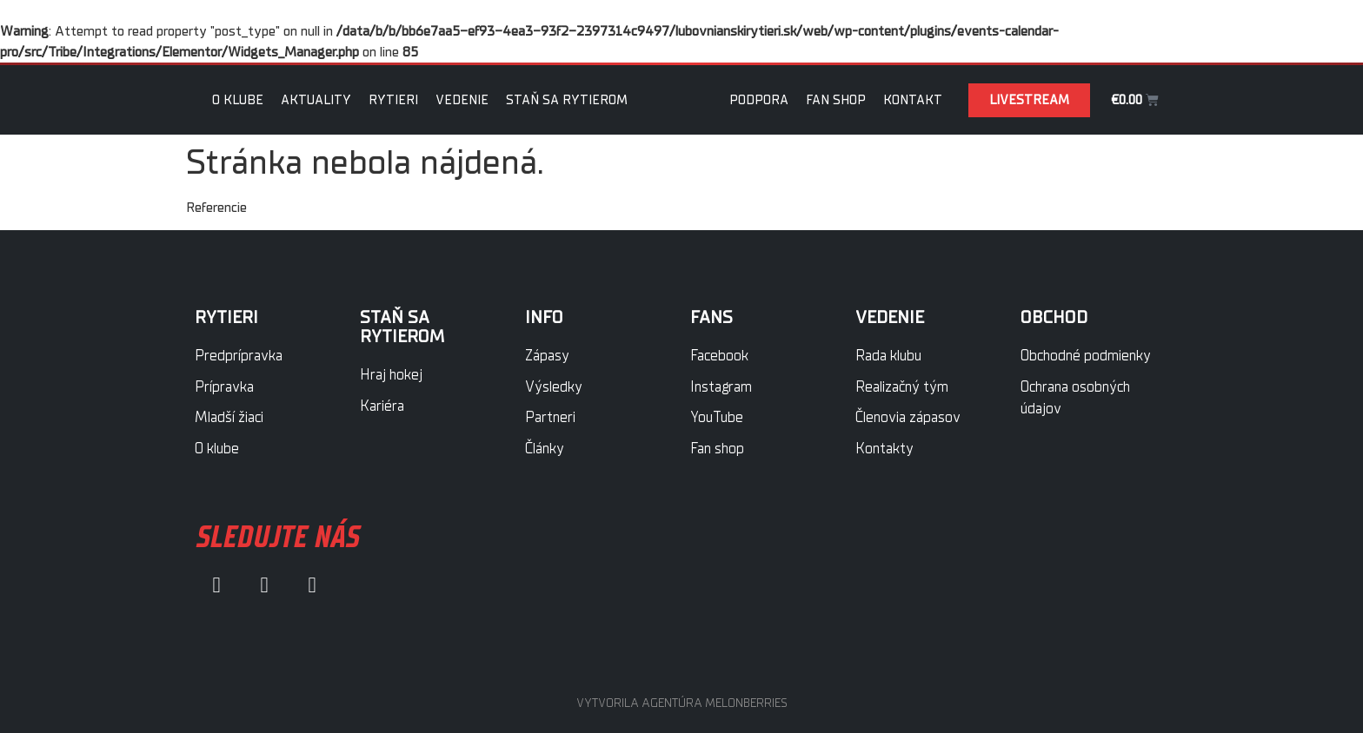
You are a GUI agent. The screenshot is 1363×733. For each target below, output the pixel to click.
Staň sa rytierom (567, 100)
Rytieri (393, 100)
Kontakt (912, 100)
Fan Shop (836, 100)
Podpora (758, 100)
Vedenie (462, 100)
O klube (237, 100)
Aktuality (316, 100)
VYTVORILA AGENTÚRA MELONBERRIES (682, 703)
